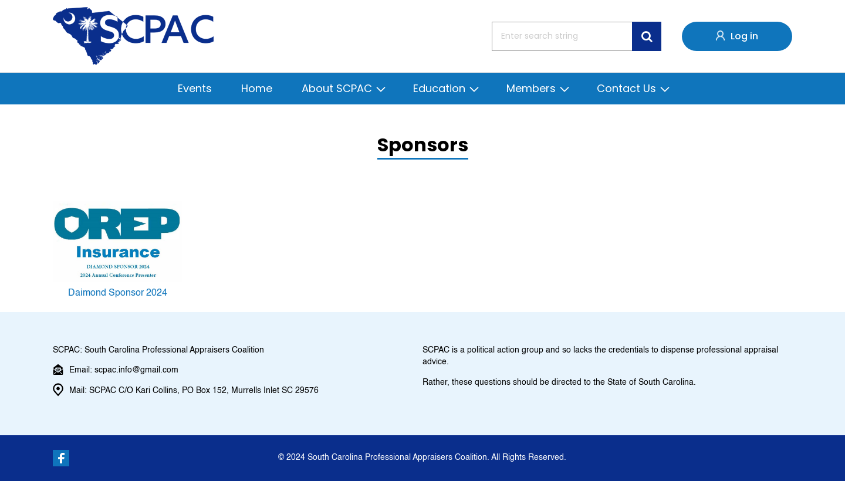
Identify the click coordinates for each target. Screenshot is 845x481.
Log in (744, 36)
